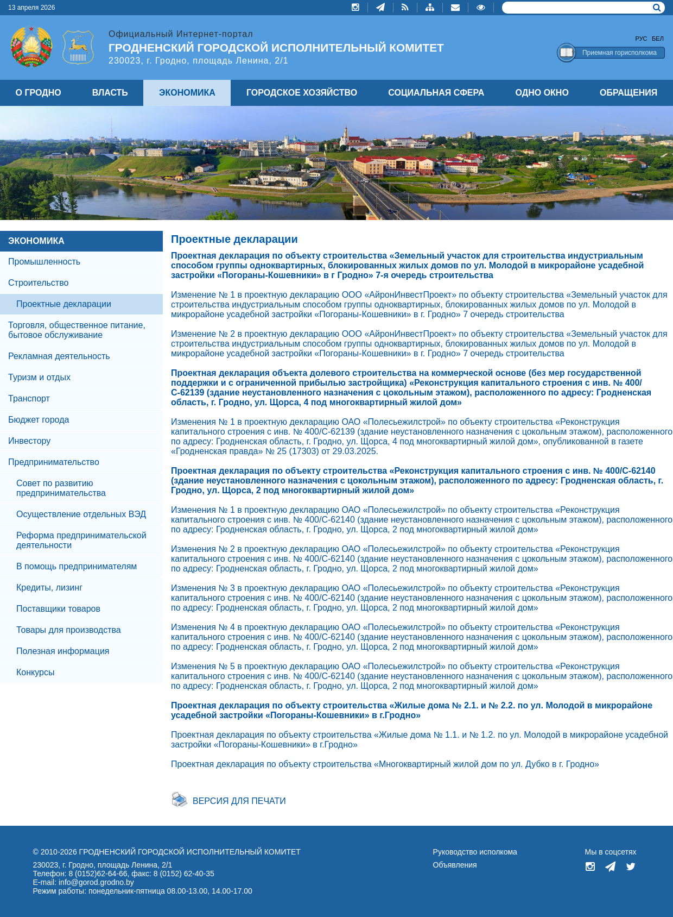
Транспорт (29, 398)
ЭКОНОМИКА (36, 241)
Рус (641, 38)
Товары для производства (68, 630)
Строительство (38, 282)
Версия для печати (239, 801)
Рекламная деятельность (59, 356)
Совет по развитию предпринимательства (61, 488)
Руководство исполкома (475, 851)
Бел (658, 38)
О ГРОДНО (38, 92)
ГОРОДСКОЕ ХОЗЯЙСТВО (301, 92)
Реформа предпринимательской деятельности (81, 540)
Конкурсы (35, 672)
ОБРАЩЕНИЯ (628, 92)
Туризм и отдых (39, 377)
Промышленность (44, 261)
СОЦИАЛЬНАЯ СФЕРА (436, 92)
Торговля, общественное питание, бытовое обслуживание (76, 330)
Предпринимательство (53, 462)
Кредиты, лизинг (49, 587)
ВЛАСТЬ (110, 92)
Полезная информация (63, 651)
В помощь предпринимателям (76, 566)
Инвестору (29, 440)
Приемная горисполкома (619, 52)
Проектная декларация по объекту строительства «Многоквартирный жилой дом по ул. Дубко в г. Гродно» (385, 764)
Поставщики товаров (58, 608)
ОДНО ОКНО (542, 92)
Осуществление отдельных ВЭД (81, 514)
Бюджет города (38, 419)
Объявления (455, 865)
